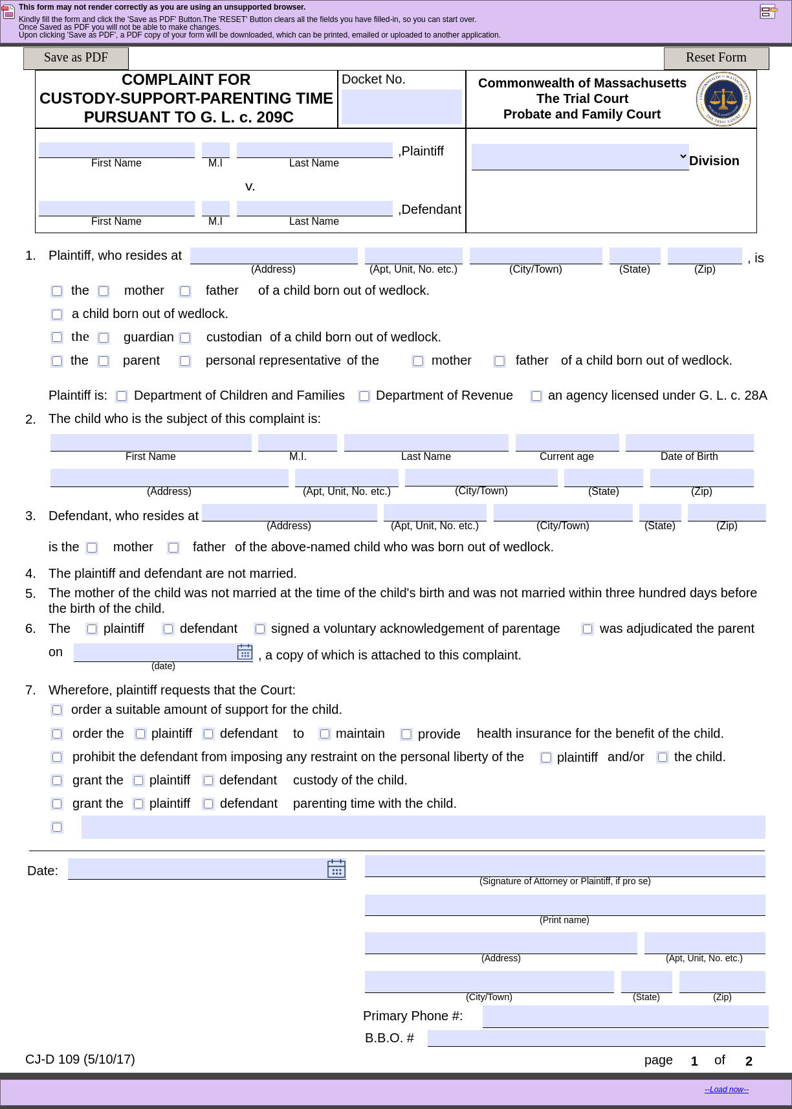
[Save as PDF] (75, 58)
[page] (694, 1060)
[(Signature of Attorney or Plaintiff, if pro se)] (565, 865)
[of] (749, 1060)
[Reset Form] (716, 58)
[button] (775, 13)
